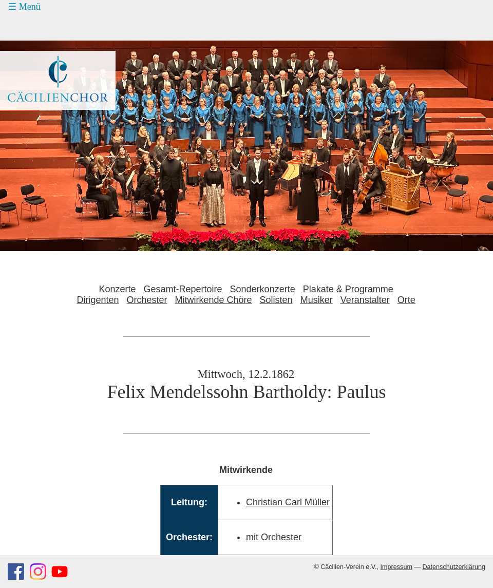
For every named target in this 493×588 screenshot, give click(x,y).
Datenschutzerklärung (453, 567)
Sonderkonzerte (262, 289)
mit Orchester (273, 537)
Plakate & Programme (348, 289)
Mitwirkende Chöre (213, 300)
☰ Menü (24, 7)
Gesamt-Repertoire (183, 289)
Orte (406, 300)
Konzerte (117, 289)
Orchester (146, 300)
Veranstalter (365, 300)
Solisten (276, 300)
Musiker (316, 300)
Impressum (396, 567)
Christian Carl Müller (288, 502)
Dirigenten (98, 300)
